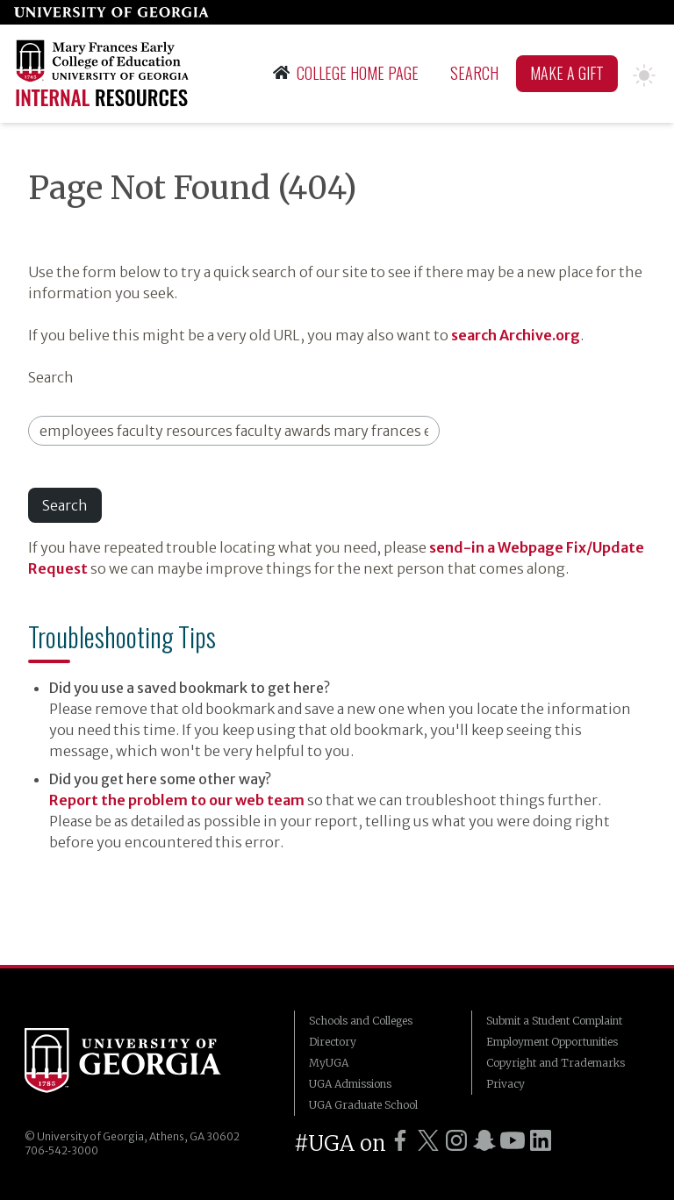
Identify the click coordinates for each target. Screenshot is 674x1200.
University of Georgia (123, 1063)
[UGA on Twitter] (428, 1140)
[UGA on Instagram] (456, 1140)
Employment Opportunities (552, 1041)
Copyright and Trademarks (555, 1062)
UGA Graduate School (363, 1104)
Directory (332, 1041)
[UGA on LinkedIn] (541, 1140)
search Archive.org (515, 335)
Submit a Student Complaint (554, 1020)
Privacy (505, 1083)
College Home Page (346, 72)
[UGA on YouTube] (512, 1140)
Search (474, 72)
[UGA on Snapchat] (484, 1140)
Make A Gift (567, 72)
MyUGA (328, 1062)
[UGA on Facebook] (400, 1140)
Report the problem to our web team (177, 800)
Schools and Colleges (360, 1020)
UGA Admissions (350, 1083)
